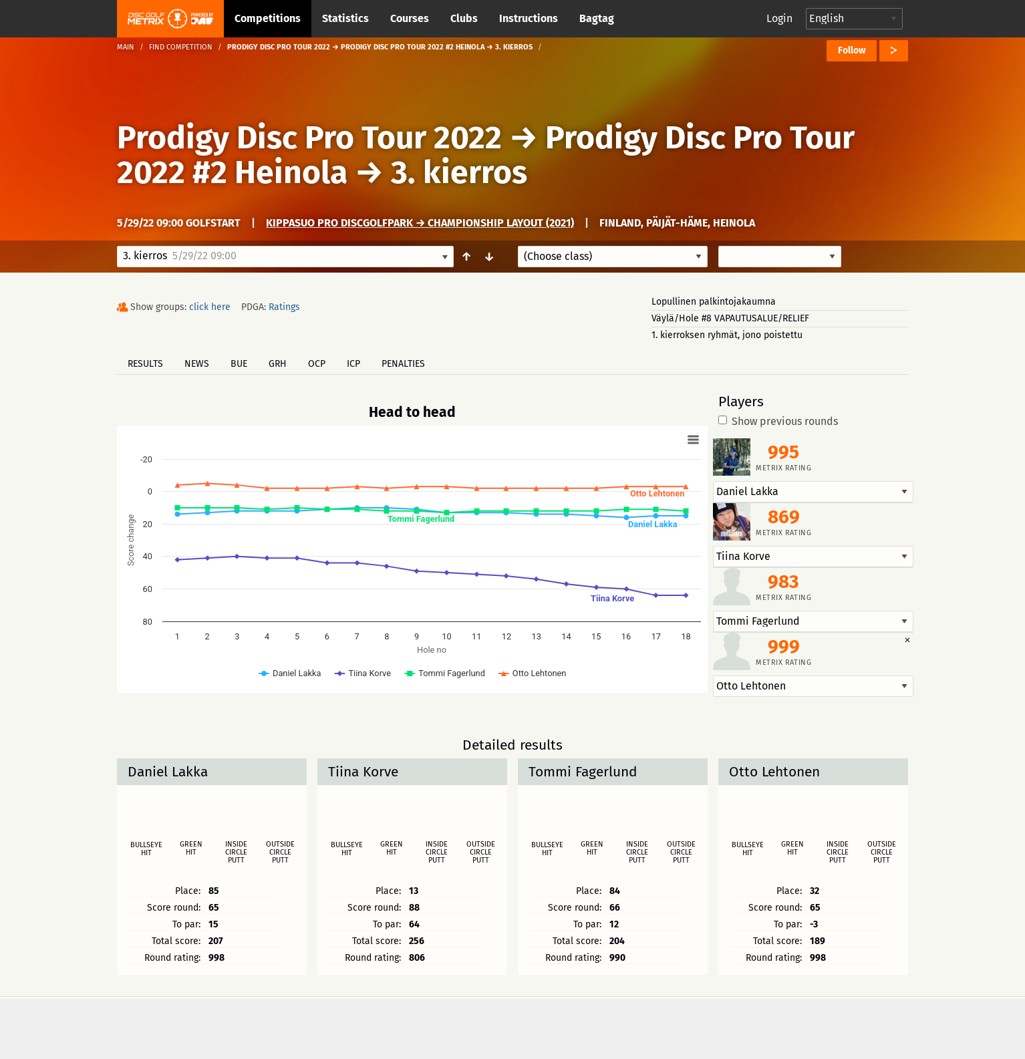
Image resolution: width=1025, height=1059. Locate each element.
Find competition (180, 47)
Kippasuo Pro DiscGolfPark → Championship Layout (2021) (420, 222)
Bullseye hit (146, 849)
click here (210, 307)
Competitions (268, 18)
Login (779, 18)
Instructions (528, 18)
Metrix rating (783, 468)
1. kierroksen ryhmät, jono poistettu (726, 335)
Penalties (403, 363)
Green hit (191, 849)
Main (125, 47)
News (196, 363)
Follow (851, 50)
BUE (239, 363)
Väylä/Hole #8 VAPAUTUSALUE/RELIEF (730, 318)
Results (145, 363)
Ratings (284, 307)
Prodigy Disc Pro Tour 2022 (309, 137)
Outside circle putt (280, 853)
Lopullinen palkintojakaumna (713, 301)
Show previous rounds (778, 422)
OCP (316, 363)
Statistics (345, 18)
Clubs (464, 18)
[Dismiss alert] (907, 639)
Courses (409, 18)
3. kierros (459, 172)
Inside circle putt (236, 853)
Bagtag (596, 18)
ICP (353, 363)
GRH (278, 363)
